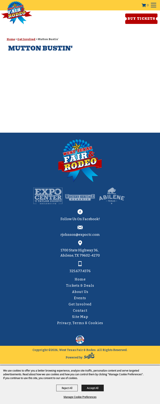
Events (80, 298)
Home (11, 39)
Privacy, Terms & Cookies (80, 323)
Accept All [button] (92, 388)
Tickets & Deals (80, 286)
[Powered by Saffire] (89, 356)
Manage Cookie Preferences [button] (80, 397)
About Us (80, 292)
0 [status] (148, 5)
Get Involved (26, 39)
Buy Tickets (141, 18)
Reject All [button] (67, 388)
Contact (80, 311)
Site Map (80, 317)
